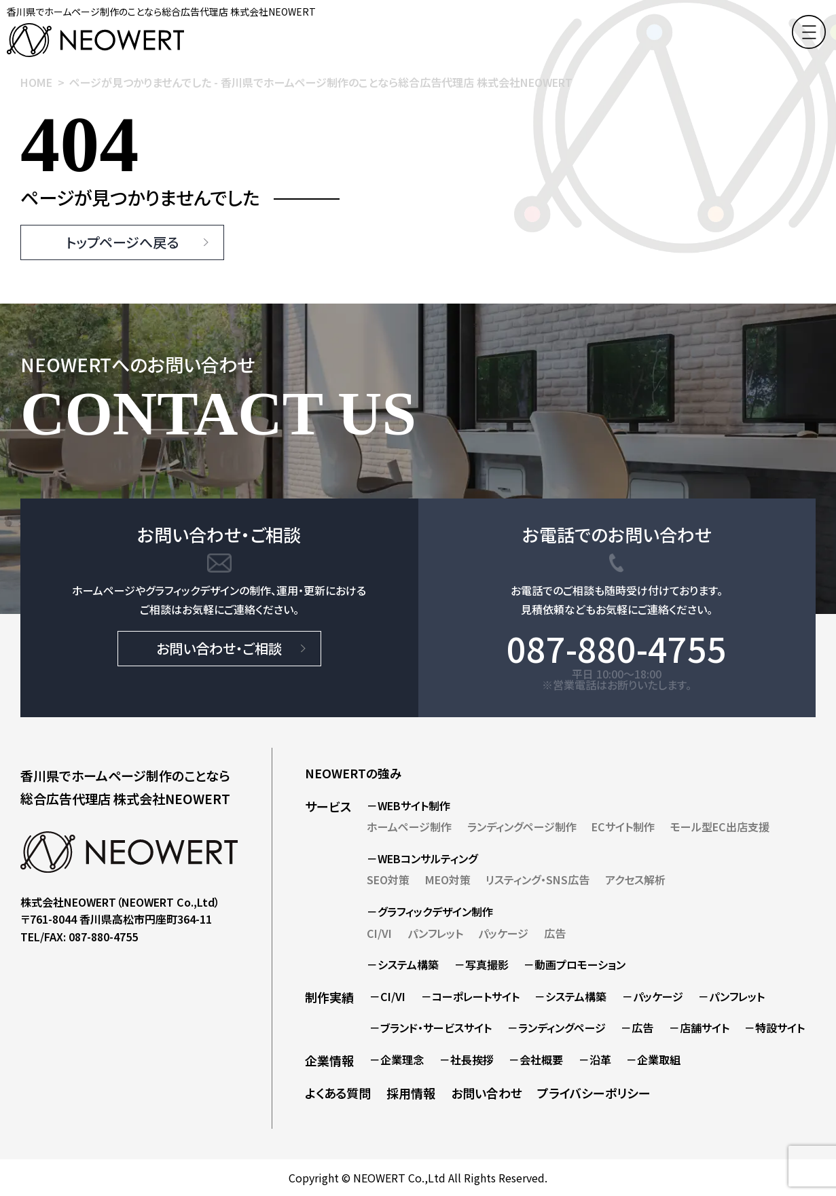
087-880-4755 (617, 648)
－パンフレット (731, 996)
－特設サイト (774, 1027)
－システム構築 (403, 964)
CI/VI (379, 933)
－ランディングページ (556, 1027)
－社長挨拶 (466, 1059)
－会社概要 (536, 1059)
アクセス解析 (635, 879)
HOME (36, 82)
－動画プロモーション (574, 964)
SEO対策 (388, 879)
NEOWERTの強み (353, 773)
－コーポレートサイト (470, 996)
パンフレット (435, 933)
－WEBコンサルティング (422, 858)
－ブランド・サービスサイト (430, 1027)
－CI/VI (387, 996)
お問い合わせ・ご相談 (219, 648)
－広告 (637, 1027)
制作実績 (329, 997)
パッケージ (503, 933)
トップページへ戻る (122, 242)
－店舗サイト (699, 1027)
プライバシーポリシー (594, 1093)
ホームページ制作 (409, 826)
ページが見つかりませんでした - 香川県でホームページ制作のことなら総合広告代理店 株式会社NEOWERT (321, 82)
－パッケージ (652, 996)
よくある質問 (338, 1093)
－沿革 (595, 1059)
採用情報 (410, 1093)
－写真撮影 (481, 964)
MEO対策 (448, 879)
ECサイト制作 (623, 826)
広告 (555, 933)
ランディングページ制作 (522, 826)
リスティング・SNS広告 (537, 879)
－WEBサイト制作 (408, 805)
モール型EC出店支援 (719, 826)
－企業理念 (396, 1059)
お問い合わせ (486, 1093)
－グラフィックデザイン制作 (430, 911)
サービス (328, 806)
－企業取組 (653, 1059)
